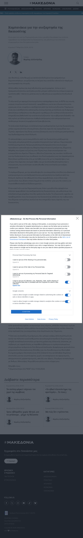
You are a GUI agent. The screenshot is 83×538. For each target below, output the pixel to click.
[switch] (67, 259)
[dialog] (41, 269)
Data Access (41, 319)
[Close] (78, 219)
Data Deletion (29, 319)
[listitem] (41, 255)
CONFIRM (26, 311)
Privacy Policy (53, 319)
